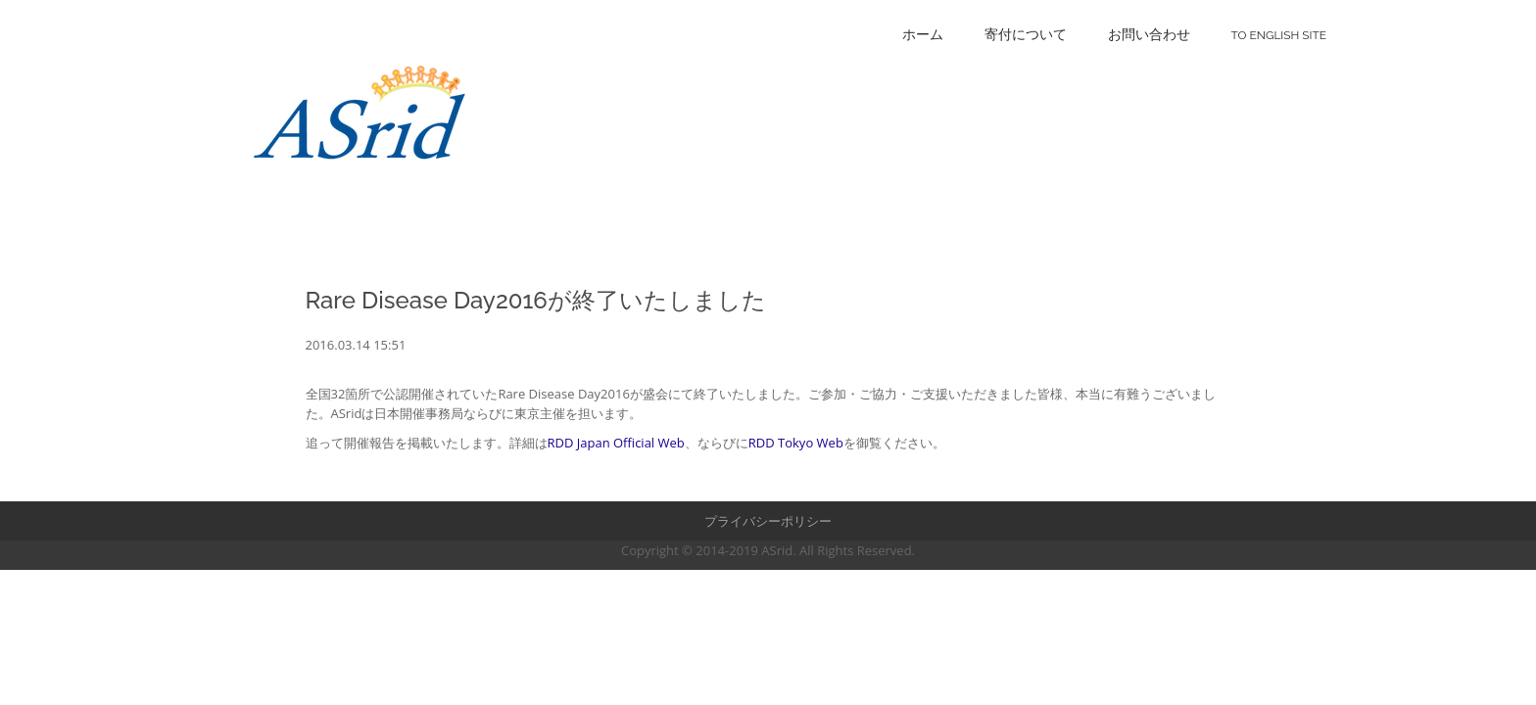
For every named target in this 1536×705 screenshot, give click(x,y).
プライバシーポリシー (768, 521)
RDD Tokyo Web (795, 442)
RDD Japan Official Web (616, 442)
